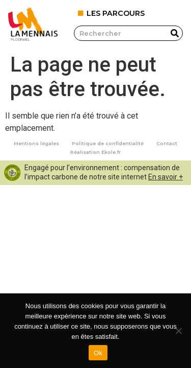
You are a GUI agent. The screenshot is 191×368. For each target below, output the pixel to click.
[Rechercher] (174, 33)
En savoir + (165, 177)
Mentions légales (36, 143)
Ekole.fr (111, 152)
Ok (98, 353)
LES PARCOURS (116, 13)
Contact (166, 143)
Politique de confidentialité (108, 143)
